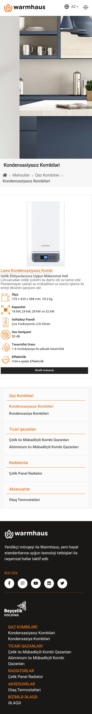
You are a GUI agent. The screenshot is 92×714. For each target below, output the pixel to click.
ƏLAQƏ (14, 703)
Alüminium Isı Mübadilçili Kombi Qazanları (44, 447)
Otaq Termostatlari (24, 500)
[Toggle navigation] (85, 7)
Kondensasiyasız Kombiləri (31, 406)
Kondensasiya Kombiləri (29, 413)
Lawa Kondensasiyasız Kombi (27, 270)
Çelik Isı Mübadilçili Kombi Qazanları (39, 440)
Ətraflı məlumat (44, 370)
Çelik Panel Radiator (25, 473)
